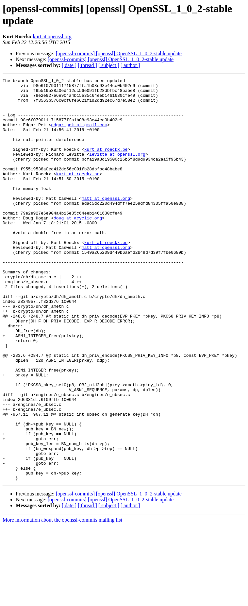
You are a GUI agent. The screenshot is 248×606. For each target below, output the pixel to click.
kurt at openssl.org (52, 36)
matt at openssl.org (106, 223)
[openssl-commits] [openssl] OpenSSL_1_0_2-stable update (119, 53)
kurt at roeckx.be (106, 164)
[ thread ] (87, 65)
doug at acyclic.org (78, 246)
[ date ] (69, 65)
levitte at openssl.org (117, 170)
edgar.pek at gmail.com (79, 134)
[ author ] (130, 65)
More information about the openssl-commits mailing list (62, 600)
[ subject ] (108, 65)
